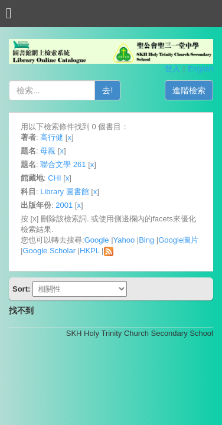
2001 (64, 205)
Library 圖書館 (64, 191)
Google (96, 240)
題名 (28, 150)
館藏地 (32, 178)
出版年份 (36, 205)
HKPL (89, 250)
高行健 (51, 137)
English (200, 68)
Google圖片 (178, 240)
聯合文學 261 (63, 164)
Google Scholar (49, 250)
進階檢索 (188, 90)
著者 (28, 137)
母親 (48, 150)
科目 (28, 191)
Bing (146, 240)
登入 (172, 68)
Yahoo (124, 240)
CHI (54, 178)
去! (107, 90)
